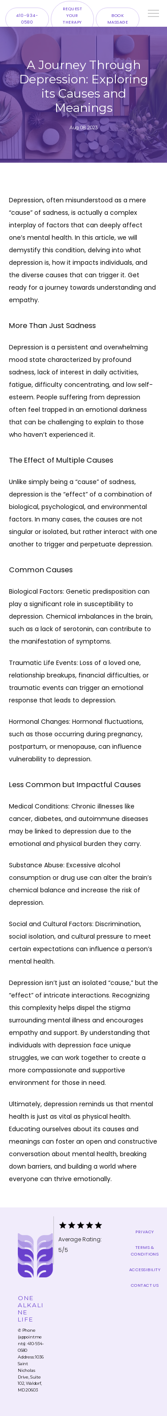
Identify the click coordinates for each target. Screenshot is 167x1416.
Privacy (144, 1232)
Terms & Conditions (145, 1250)
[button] (154, 14)
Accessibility (144, 1269)
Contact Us (145, 1285)
